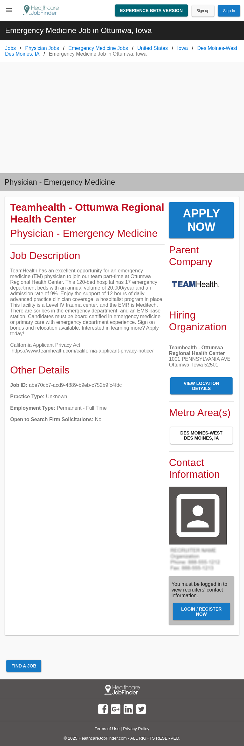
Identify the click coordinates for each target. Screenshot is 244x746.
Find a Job (23, 665)
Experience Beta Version (151, 10)
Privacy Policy (136, 728)
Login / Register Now (201, 611)
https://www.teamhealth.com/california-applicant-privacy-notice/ (82, 350)
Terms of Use (107, 728)
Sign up (202, 11)
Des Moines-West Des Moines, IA (201, 435)
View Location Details (201, 386)
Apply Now (201, 220)
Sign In (229, 11)
